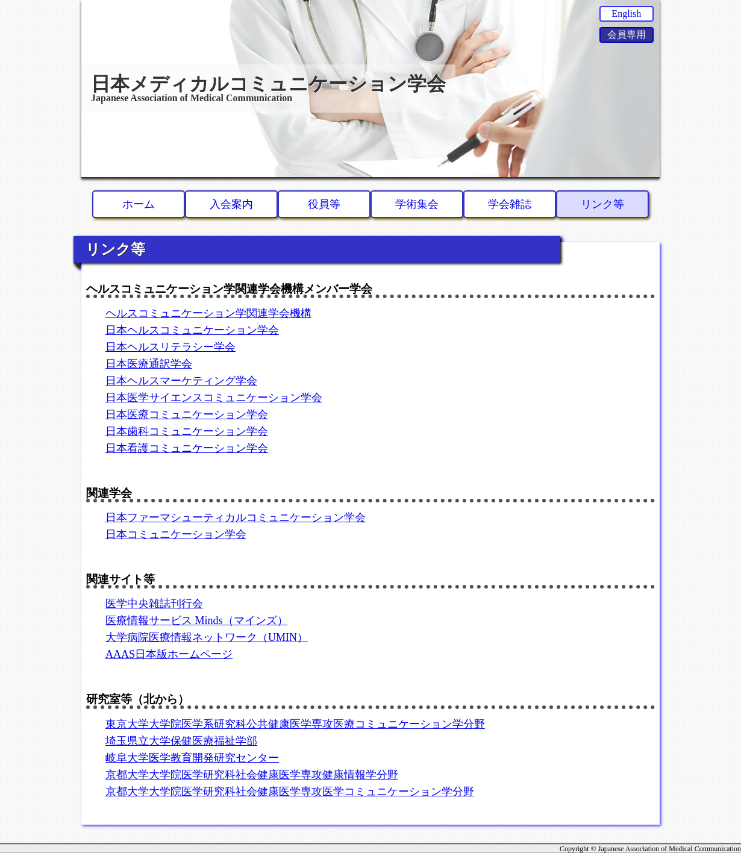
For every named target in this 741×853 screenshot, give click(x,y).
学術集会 (417, 204)
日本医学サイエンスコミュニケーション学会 (213, 398)
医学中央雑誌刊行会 (154, 604)
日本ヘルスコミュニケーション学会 (192, 330)
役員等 (324, 204)
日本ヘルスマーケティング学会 (181, 381)
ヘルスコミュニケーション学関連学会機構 (208, 313)
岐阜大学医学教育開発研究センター (192, 758)
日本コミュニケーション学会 (175, 534)
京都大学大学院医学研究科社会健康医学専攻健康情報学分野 (251, 775)
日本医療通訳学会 (148, 364)
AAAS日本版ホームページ (169, 654)
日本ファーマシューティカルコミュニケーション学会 (235, 517)
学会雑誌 (509, 204)
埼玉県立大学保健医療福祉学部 (181, 741)
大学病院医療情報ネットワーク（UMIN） (206, 637)
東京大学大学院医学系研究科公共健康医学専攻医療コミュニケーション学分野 (295, 724)
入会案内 (231, 204)
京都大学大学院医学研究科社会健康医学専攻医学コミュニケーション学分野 (289, 792)
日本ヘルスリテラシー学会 (170, 347)
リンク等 (602, 204)
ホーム (138, 204)
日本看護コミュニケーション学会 (186, 448)
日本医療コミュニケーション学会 (186, 414)
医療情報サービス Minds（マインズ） (196, 620)
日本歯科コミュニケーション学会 (186, 431)
